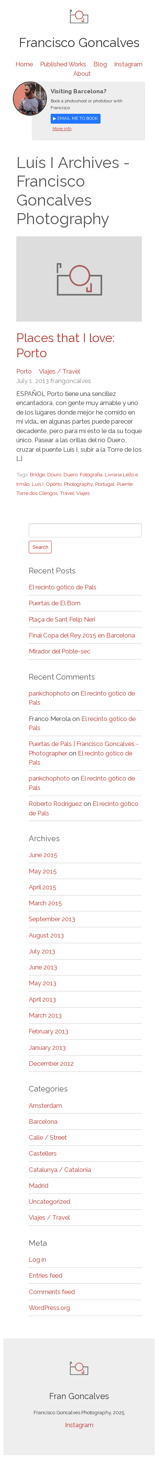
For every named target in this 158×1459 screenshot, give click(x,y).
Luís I (37, 484)
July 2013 (42, 951)
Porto (24, 371)
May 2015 (43, 871)
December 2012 (51, 1064)
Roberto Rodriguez (56, 804)
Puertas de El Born (55, 603)
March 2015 (45, 903)
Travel (67, 493)
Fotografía (92, 475)
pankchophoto (50, 693)
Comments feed (52, 1292)
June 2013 (43, 967)
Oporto (54, 484)
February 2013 (49, 1031)
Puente (126, 484)
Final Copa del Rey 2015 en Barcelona (82, 635)
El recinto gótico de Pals (63, 587)
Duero (71, 475)
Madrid (39, 1186)
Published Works (63, 64)
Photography (79, 484)
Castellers (43, 1153)
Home (23, 64)
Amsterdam (45, 1105)
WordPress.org (50, 1308)
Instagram (129, 64)
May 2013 (42, 983)
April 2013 (42, 1000)
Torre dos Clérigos (37, 493)
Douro (55, 475)
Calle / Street (48, 1138)
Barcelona (43, 1122)
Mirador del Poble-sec (60, 651)
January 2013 (47, 1047)
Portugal (106, 484)
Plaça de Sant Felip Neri (62, 619)
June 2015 (43, 855)
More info (62, 128)
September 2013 (52, 919)
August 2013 (46, 935)
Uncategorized (50, 1202)
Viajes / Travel (60, 371)
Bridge (38, 475)
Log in (37, 1260)
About (82, 73)
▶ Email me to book (75, 118)
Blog (101, 64)
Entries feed (46, 1276)
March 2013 (45, 1015)
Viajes (83, 493)
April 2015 (43, 887)
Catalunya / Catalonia (60, 1169)
